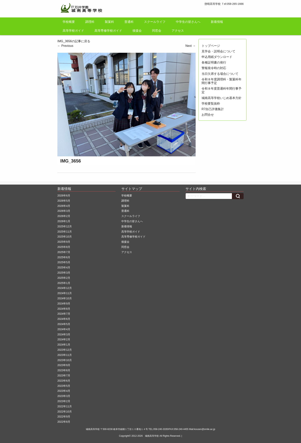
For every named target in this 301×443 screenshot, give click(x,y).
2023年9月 (63, 365)
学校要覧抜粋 (211, 103)
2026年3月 (63, 210)
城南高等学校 (152, 436)
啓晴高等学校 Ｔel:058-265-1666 (224, 3)
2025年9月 (63, 241)
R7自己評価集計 (213, 109)
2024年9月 (63, 303)
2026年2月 (63, 216)
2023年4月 (63, 390)
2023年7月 (63, 375)
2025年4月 (63, 267)
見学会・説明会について (218, 51)
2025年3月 (63, 272)
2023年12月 (64, 349)
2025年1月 (63, 283)
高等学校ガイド (73, 30)
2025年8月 (63, 246)
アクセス (178, 30)
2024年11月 (64, 293)
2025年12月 (64, 226)
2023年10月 (64, 360)
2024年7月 (63, 313)
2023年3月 (63, 396)
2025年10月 (64, 236)
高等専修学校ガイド (108, 30)
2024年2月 (63, 339)
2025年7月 (63, 252)
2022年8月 (63, 421)
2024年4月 (63, 329)
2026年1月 (63, 221)
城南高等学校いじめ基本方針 (221, 98)
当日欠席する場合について (220, 73)
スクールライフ (154, 21)
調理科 (89, 21)
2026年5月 (63, 200)
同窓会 (156, 30)
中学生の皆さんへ (188, 21)
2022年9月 (63, 416)
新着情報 (217, 21)
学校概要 (69, 21)
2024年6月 (63, 318)
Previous (65, 45)
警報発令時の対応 (214, 68)
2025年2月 (63, 277)
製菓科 (109, 21)
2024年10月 (64, 298)
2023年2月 (63, 401)
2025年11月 (64, 231)
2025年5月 (63, 262)
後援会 (137, 30)
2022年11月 (64, 406)
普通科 (129, 21)
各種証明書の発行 (214, 62)
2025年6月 (63, 257)
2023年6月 (63, 380)
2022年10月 (64, 411)
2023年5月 (63, 385)
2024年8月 (63, 308)
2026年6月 (63, 195)
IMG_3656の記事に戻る (73, 41)
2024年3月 (63, 334)
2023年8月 (63, 370)
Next (190, 45)
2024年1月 (63, 344)
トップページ (211, 45)
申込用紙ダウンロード (217, 57)
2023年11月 (64, 354)
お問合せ (208, 114)
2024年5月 (63, 324)
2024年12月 (64, 288)
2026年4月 (63, 205)
